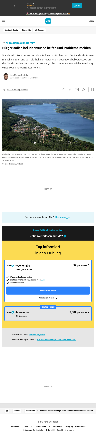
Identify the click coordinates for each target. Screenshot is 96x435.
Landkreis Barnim (11, 30)
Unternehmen (80, 427)
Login (91, 21)
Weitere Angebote (37, 334)
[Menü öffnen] (3, 21)
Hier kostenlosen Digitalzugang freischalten (56, 339)
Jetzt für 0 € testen (48, 290)
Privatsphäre (15, 427)
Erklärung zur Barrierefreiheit (33, 430)
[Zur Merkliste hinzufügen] (92, 89)
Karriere (25, 427)
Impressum (69, 430)
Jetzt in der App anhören (17, 90)
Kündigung (69, 427)
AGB (32, 427)
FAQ (49, 427)
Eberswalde (26, 30)
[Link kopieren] (63, 89)
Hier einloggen (63, 217)
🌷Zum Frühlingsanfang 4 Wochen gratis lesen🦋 (48, 13)
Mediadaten (57, 427)
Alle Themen (39, 30)
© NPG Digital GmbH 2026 (48, 422)
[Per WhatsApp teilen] (83, 89)
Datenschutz (41, 427)
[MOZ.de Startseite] (48, 21)
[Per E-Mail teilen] (77, 89)
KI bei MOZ (50, 430)
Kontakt (60, 430)
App (43, 280)
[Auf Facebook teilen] (70, 89)
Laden (77, 5)
